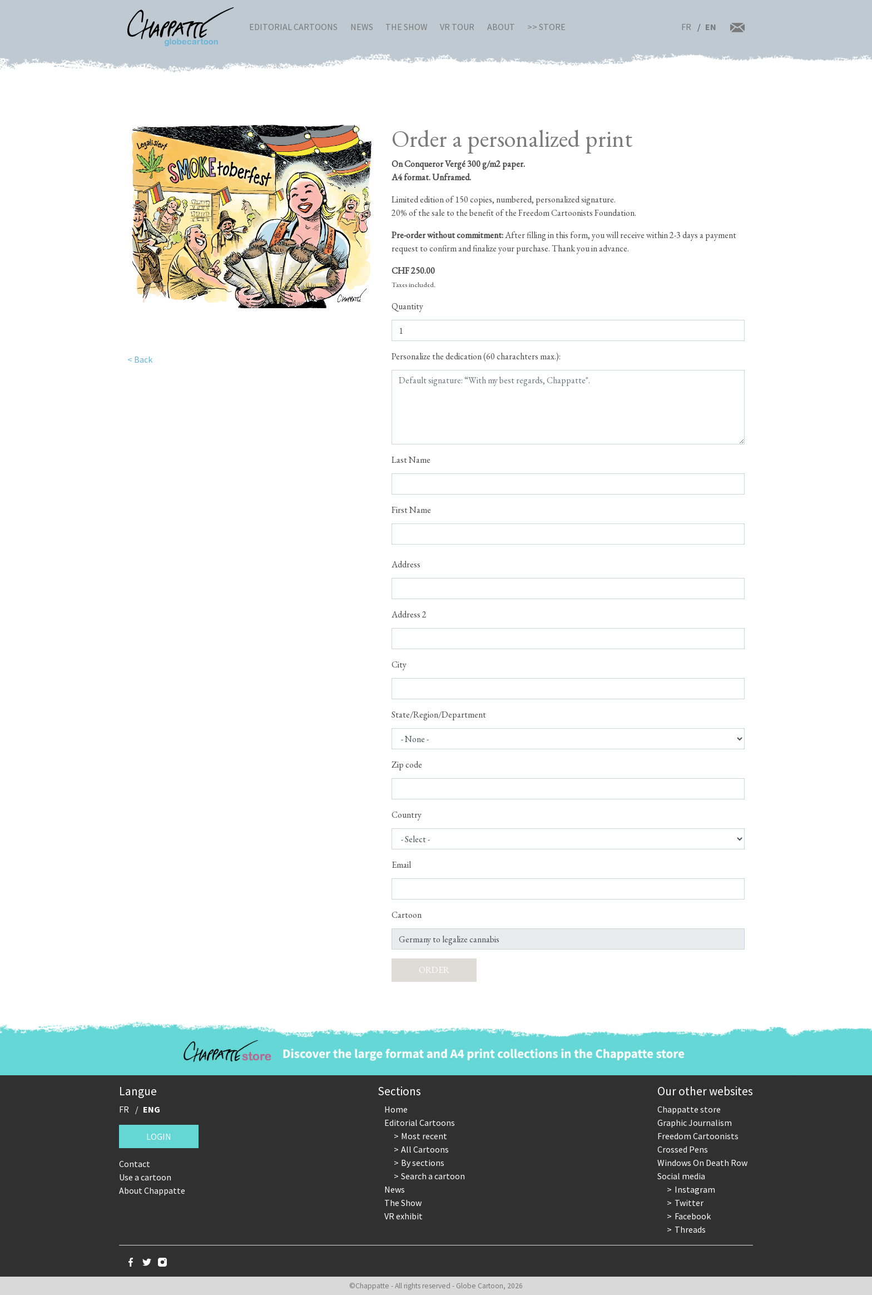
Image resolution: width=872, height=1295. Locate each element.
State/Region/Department (439, 714)
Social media (681, 1176)
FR (686, 26)
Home (396, 1109)
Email (401, 865)
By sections (422, 1162)
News (361, 26)
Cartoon (407, 915)
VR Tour (457, 26)
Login (158, 1136)
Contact (134, 1163)
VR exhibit (403, 1216)
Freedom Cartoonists (698, 1135)
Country (407, 815)
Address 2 (409, 614)
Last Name (411, 460)
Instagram (695, 1189)
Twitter (689, 1202)
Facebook (693, 1216)
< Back (139, 359)
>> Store (546, 26)
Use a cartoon (145, 1177)
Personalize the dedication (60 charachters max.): (476, 356)
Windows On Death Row (702, 1162)
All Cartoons (425, 1149)
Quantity (407, 306)
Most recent (424, 1135)
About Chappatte (152, 1190)
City (399, 664)
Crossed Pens (682, 1149)
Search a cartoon (433, 1176)
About (501, 26)
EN (710, 26)
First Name (411, 510)
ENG (151, 1109)
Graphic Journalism (694, 1122)
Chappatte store (689, 1109)
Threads (690, 1229)
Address (406, 564)
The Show (406, 26)
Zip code (407, 764)
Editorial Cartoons (293, 26)
